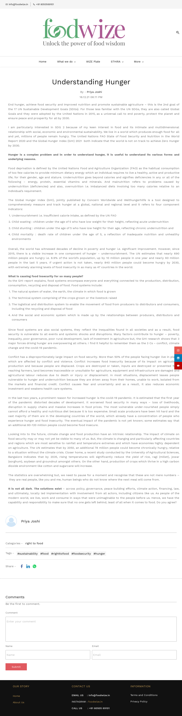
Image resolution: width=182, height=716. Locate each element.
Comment (12, 610)
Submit (16, 664)
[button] (176, 31)
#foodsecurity (81, 551)
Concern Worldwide (101, 197)
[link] (21, 563)
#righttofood (60, 551)
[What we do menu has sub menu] (31, 59)
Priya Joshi (94, 89)
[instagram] (178, 350)
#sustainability (27, 551)
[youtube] (178, 366)
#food (44, 551)
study (101, 450)
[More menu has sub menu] (173, 59)
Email (95, 643)
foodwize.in (95, 699)
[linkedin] (178, 358)
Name (9, 643)
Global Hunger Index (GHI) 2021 (60, 138)
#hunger (99, 551)
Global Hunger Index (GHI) (34, 197)
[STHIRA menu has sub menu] (82, 59)
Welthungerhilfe (135, 197)
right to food (34, 541)
